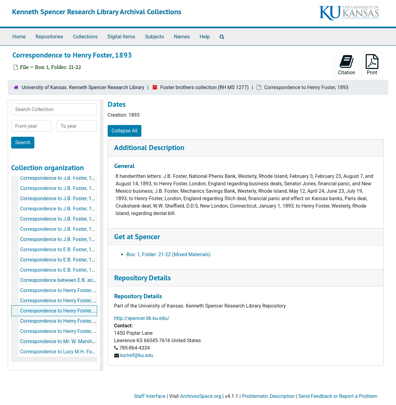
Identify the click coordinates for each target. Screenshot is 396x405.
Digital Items (121, 37)
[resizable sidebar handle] (101, 235)
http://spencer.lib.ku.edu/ (142, 318)
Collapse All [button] (125, 131)
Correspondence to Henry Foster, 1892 (62, 301)
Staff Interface (150, 396)
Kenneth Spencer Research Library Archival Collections (96, 11)
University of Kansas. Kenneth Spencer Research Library (83, 87)
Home (19, 37)
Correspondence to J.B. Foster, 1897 (60, 219)
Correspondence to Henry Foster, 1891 (62, 290)
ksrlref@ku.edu (136, 355)
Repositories (49, 37)
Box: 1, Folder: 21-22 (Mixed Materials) (169, 254)
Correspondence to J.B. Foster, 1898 (60, 229)
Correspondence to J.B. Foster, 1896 (60, 178)
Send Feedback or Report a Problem (338, 396)
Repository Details (142, 277)
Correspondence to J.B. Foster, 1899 (60, 239)
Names (182, 37)
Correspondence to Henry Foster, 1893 (62, 311)
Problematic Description (268, 396)
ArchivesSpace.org (200, 396)
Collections (85, 37)
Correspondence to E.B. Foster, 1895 (60, 249)
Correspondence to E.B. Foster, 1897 (60, 260)
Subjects (154, 37)
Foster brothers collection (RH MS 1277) (204, 87)
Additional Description (149, 147)
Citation (346, 64)
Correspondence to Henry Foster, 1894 (62, 321)
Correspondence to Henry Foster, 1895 (62, 331)
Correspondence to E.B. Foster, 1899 (60, 270)
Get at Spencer (137, 236)
